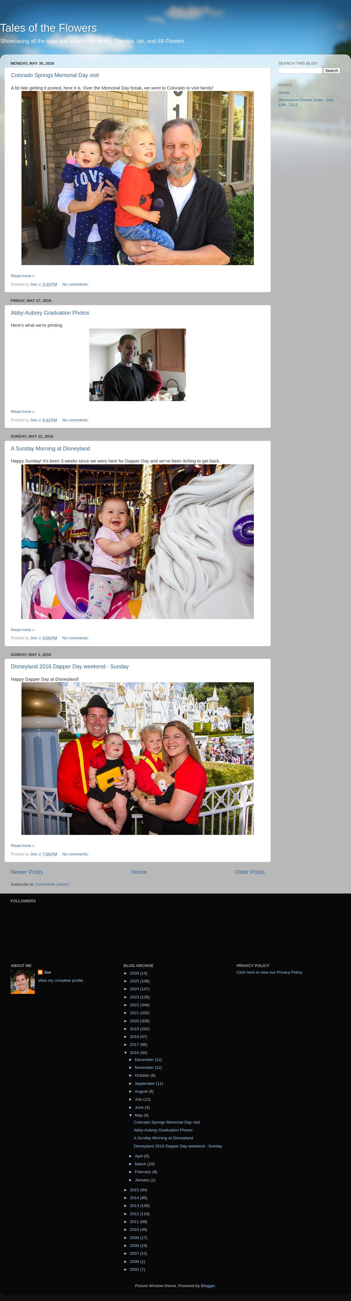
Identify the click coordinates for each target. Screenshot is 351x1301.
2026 (135, 973)
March (141, 1164)
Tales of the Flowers (48, 28)
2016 (135, 1052)
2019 (135, 1029)
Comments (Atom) (52, 884)
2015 (135, 1190)
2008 (135, 1245)
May (139, 1115)
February (143, 1172)
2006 (135, 1261)
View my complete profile (60, 980)
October (142, 1075)
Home (138, 872)
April (139, 1156)
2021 (135, 1013)
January (142, 1180)
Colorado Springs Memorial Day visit (55, 75)
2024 (135, 989)
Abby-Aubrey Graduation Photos (50, 313)
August (142, 1091)
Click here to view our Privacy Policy (269, 972)
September (145, 1083)
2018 (135, 1036)
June (140, 1107)
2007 (135, 1253)
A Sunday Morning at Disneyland (50, 449)
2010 (135, 1229)
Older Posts (250, 872)
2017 (135, 1044)
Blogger (208, 1285)
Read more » (22, 276)
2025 (135, 981)
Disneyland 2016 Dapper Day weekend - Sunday (70, 666)
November (145, 1067)
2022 (135, 1005)
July (139, 1099)
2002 (135, 1269)
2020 (135, 1021)
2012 (135, 1214)
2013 (135, 1205)
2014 (135, 1198)
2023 (135, 997)
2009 (135, 1237)
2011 (135, 1221)
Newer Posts (27, 872)
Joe (47, 972)
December (145, 1059)
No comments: (76, 284)
